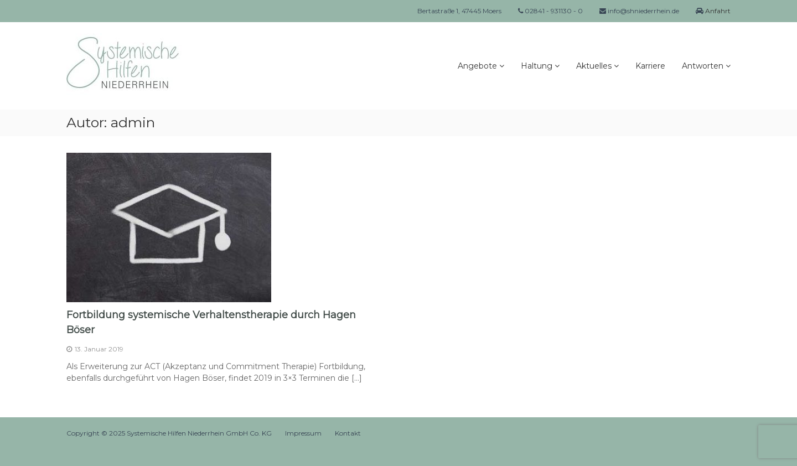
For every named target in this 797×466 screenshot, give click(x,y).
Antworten (702, 66)
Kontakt (348, 433)
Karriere (650, 66)
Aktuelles (594, 66)
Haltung (536, 66)
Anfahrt (717, 11)
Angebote (477, 66)
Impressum (303, 433)
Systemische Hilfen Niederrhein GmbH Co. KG (199, 433)
